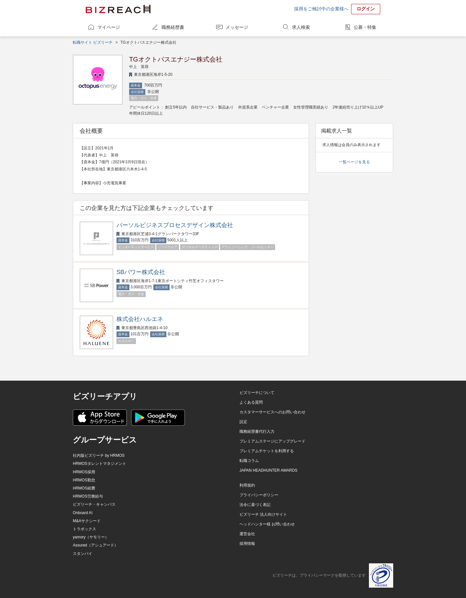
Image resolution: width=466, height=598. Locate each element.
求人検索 (301, 27)
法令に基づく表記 (255, 504)
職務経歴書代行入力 (256, 431)
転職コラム (249, 460)
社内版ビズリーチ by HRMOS (99, 455)
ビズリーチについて (256, 392)
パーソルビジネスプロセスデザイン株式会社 (174, 225)
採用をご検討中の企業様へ (321, 8)
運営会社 (247, 534)
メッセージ (237, 27)
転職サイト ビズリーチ (93, 42)
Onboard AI (83, 513)
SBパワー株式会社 (140, 272)
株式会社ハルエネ (139, 319)
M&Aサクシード (87, 521)
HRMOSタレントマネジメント (99, 463)
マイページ (108, 27)
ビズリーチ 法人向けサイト (263, 514)
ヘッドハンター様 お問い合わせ (267, 524)
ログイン (366, 8)
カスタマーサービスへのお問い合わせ (272, 412)
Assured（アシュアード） (95, 545)
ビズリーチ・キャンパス (94, 504)
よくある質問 (251, 402)
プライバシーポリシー (258, 495)
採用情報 (247, 543)
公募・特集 (365, 27)
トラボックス (84, 529)
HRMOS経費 (84, 488)
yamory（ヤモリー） (91, 537)
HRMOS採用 (84, 472)
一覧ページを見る (354, 162)
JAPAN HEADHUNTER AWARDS (268, 470)
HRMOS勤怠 (84, 480)
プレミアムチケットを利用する (266, 451)
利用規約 (247, 485)
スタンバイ (82, 553)
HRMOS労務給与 (88, 496)
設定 (243, 422)
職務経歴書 (172, 27)
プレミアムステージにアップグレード (272, 441)
